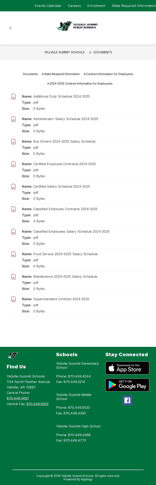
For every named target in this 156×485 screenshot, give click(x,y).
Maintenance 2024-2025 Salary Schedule (65, 276)
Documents (103, 52)
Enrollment (96, 6)
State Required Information (134, 6)
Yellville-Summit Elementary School (77, 365)
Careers (74, 6)
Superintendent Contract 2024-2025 (61, 299)
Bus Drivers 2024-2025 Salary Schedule (64, 141)
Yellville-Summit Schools (64, 52)
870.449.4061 (18, 398)
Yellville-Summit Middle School (73, 397)
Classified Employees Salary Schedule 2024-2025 (71, 231)
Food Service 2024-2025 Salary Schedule (65, 254)
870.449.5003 (37, 404)
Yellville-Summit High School (78, 426)
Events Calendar (48, 6)
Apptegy (87, 479)
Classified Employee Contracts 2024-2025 (65, 209)
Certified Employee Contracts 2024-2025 (64, 164)
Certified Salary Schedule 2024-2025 (61, 186)
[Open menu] (10, 28)
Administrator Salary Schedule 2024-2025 (65, 119)
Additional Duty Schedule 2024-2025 (61, 96)
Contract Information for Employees (109, 74)
